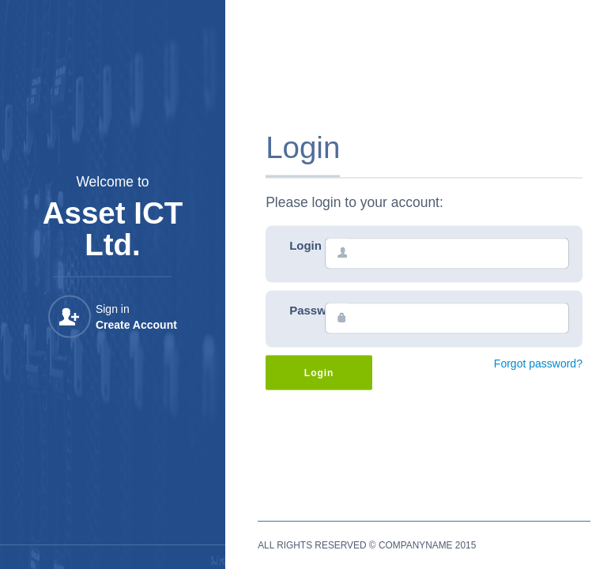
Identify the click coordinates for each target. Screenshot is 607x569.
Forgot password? (538, 363)
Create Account (136, 324)
